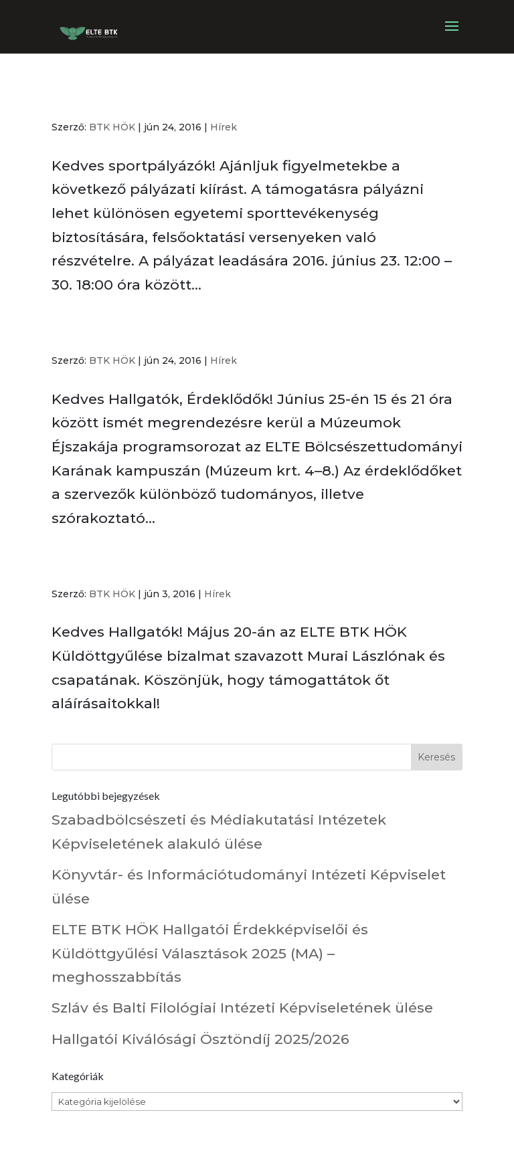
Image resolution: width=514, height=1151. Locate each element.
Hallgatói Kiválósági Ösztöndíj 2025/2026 (200, 1039)
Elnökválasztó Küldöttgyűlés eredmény (200, 567)
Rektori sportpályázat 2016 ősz (170, 100)
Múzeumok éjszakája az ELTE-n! (173, 333)
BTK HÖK (112, 127)
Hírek (223, 127)
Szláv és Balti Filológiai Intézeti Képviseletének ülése (242, 1007)
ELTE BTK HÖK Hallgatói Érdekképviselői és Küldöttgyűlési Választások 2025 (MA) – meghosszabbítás (210, 953)
